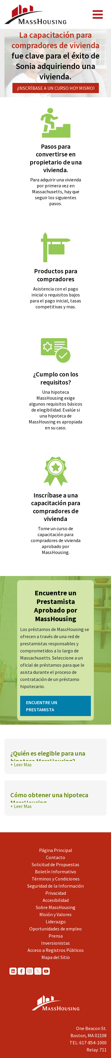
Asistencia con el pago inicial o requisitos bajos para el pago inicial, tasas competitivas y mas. (55, 298)
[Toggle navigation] (98, 14)
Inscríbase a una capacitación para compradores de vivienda (55, 507)
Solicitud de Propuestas (55, 864)
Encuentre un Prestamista (41, 705)
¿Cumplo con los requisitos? (55, 378)
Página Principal (55, 850)
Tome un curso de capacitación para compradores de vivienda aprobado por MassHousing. (56, 540)
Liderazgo (56, 921)
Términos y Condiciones (56, 879)
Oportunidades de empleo (55, 929)
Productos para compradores (55, 275)
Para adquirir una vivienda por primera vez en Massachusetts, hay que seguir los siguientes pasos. (55, 191)
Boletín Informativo (55, 872)
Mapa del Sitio (55, 957)
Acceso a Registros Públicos (56, 950)
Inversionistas (55, 943)
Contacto (55, 857)
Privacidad (55, 893)
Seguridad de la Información (55, 886)
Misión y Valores (55, 914)
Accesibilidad (56, 900)
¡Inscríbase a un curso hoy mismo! (55, 88)
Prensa (56, 936)
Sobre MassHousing (55, 907)
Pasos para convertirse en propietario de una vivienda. (56, 158)
